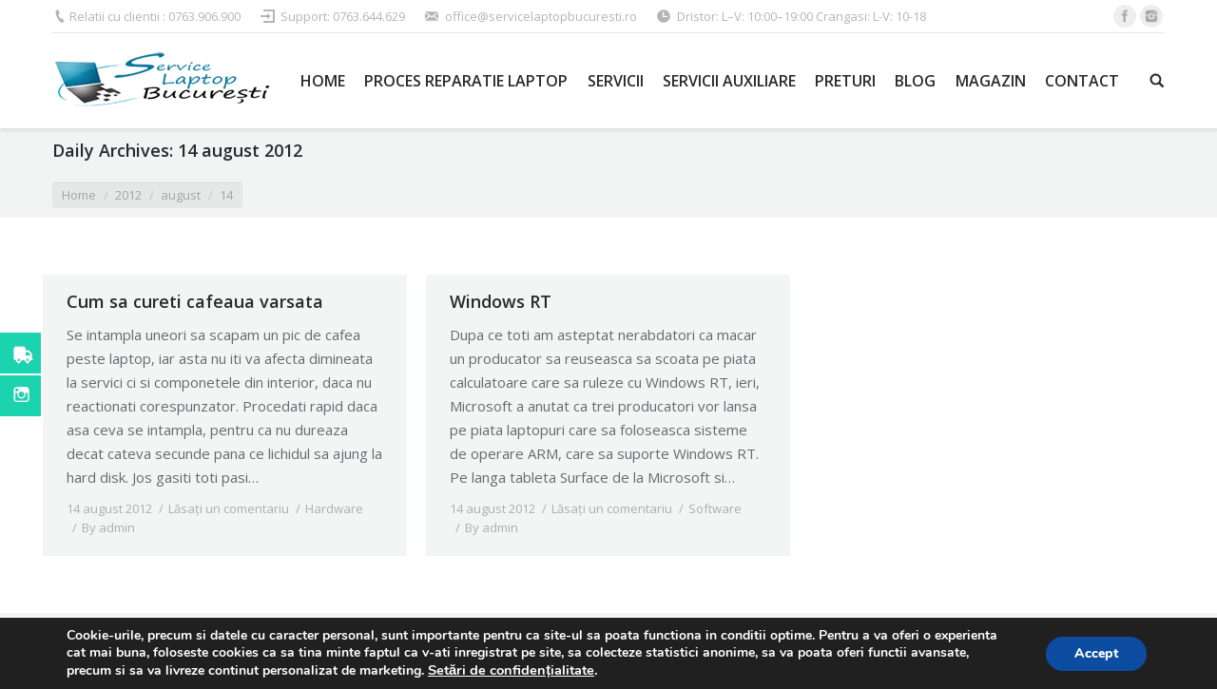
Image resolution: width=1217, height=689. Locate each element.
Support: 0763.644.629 (342, 16)
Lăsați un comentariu (228, 508)
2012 (128, 194)
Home (79, 194)
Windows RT (500, 301)
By (108, 527)
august (181, 194)
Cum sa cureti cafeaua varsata (195, 301)
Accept (1096, 653)
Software (715, 508)
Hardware (334, 508)
